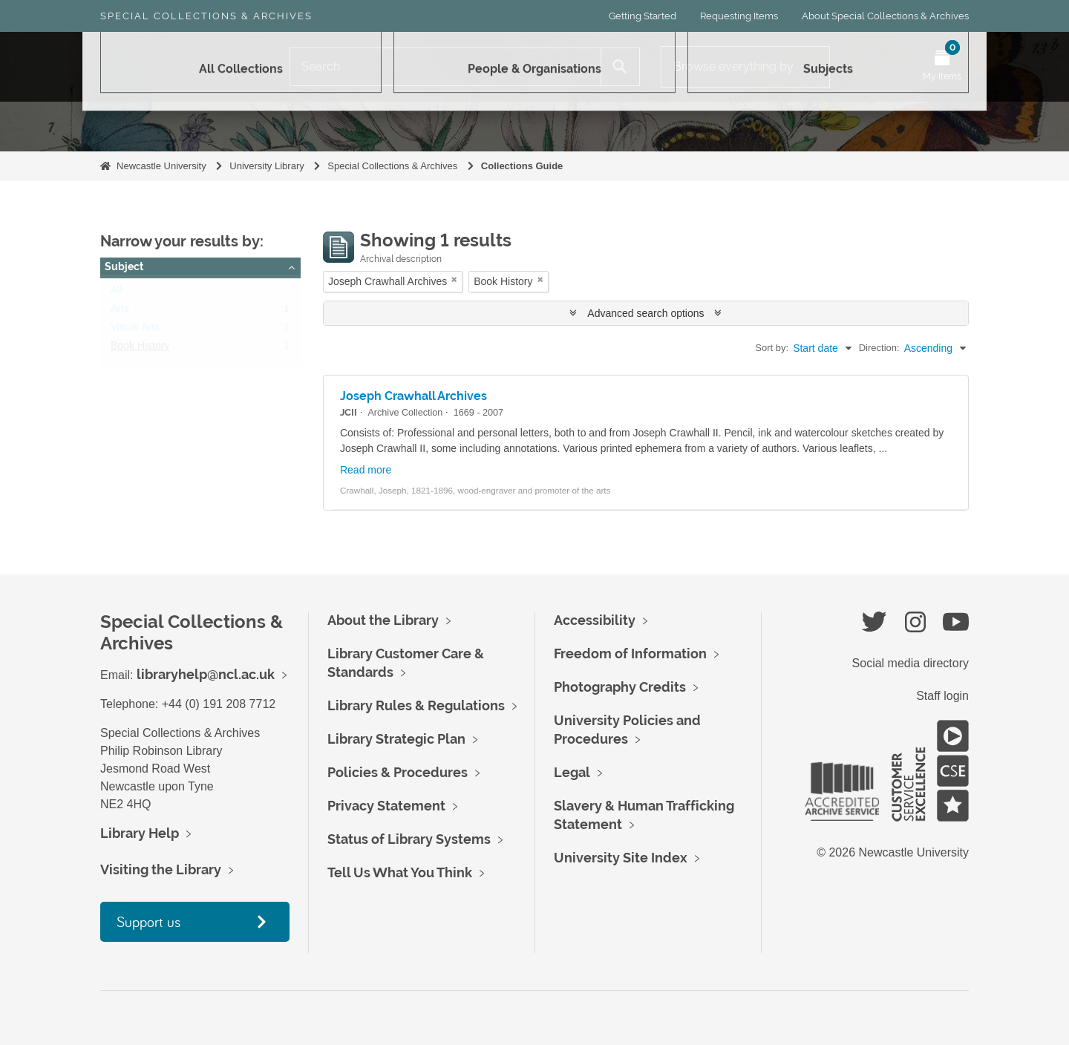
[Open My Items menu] (942, 67)
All (116, 293)
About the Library (383, 620)
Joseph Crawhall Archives (413, 396)
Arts (120, 312)
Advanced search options (645, 313)
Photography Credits (620, 687)
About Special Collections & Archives (885, 16)
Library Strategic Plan (396, 739)
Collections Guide (522, 165)
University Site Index (620, 857)
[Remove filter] (454, 279)
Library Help (139, 833)
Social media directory (910, 663)
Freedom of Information (630, 653)
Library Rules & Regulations (416, 705)
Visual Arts (135, 330)
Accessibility (594, 620)
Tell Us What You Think (399, 872)
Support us (148, 921)
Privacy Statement (386, 805)
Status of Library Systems (409, 839)
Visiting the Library (160, 869)
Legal (572, 772)
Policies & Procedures (397, 772)
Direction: (879, 347)
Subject (124, 266)
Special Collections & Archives (206, 16)
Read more (365, 470)
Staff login (942, 695)
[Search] (445, 67)
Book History (140, 349)
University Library (266, 165)
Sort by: (771, 347)
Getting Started (642, 16)
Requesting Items (739, 16)
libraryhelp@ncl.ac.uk (206, 674)
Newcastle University (161, 165)
